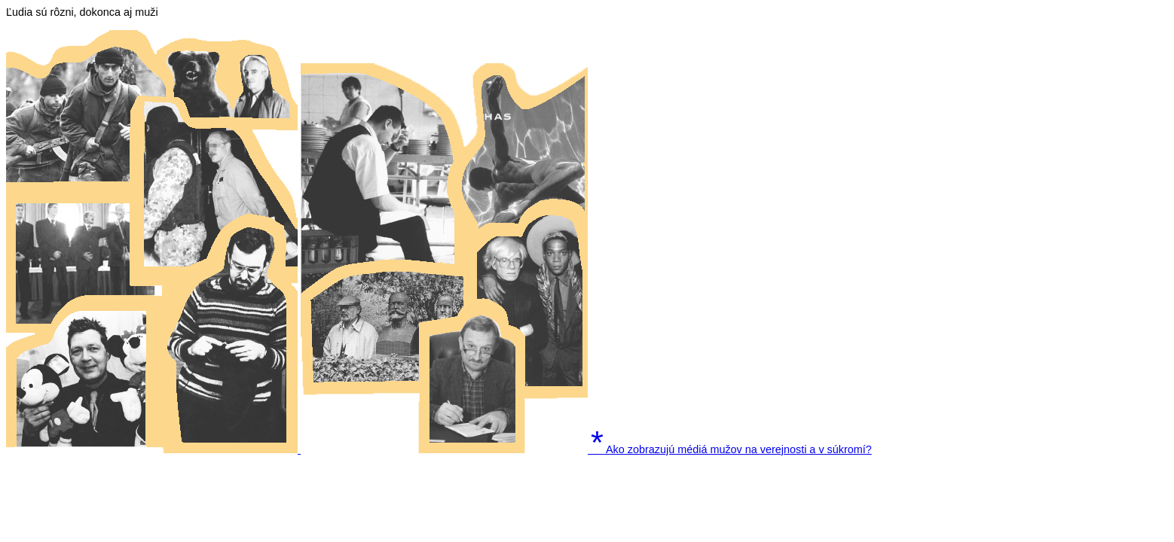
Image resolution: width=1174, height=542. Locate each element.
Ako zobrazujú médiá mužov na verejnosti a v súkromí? (731, 449)
